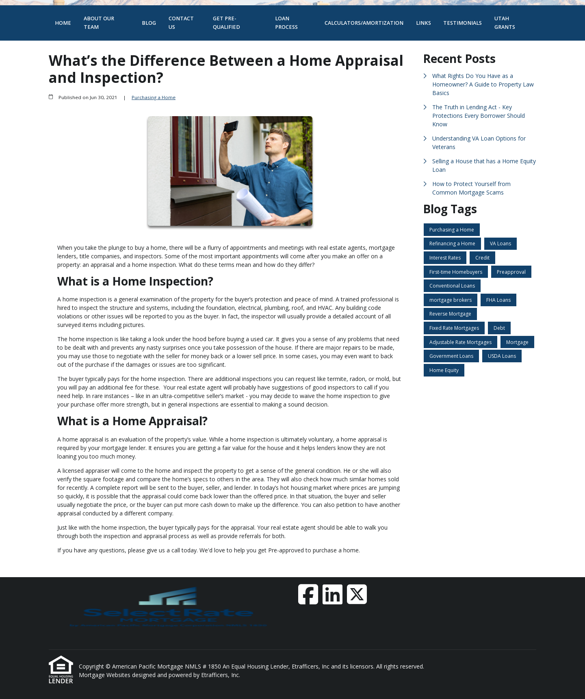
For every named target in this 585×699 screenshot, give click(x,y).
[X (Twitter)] (357, 594)
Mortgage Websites (105, 675)
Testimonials (462, 22)
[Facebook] (308, 594)
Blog (149, 22)
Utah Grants (504, 22)
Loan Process (286, 22)
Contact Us (181, 22)
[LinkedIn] (332, 594)
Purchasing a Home (154, 97)
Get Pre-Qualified (226, 22)
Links (423, 22)
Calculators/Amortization (364, 22)
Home (63, 22)
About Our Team (99, 22)
